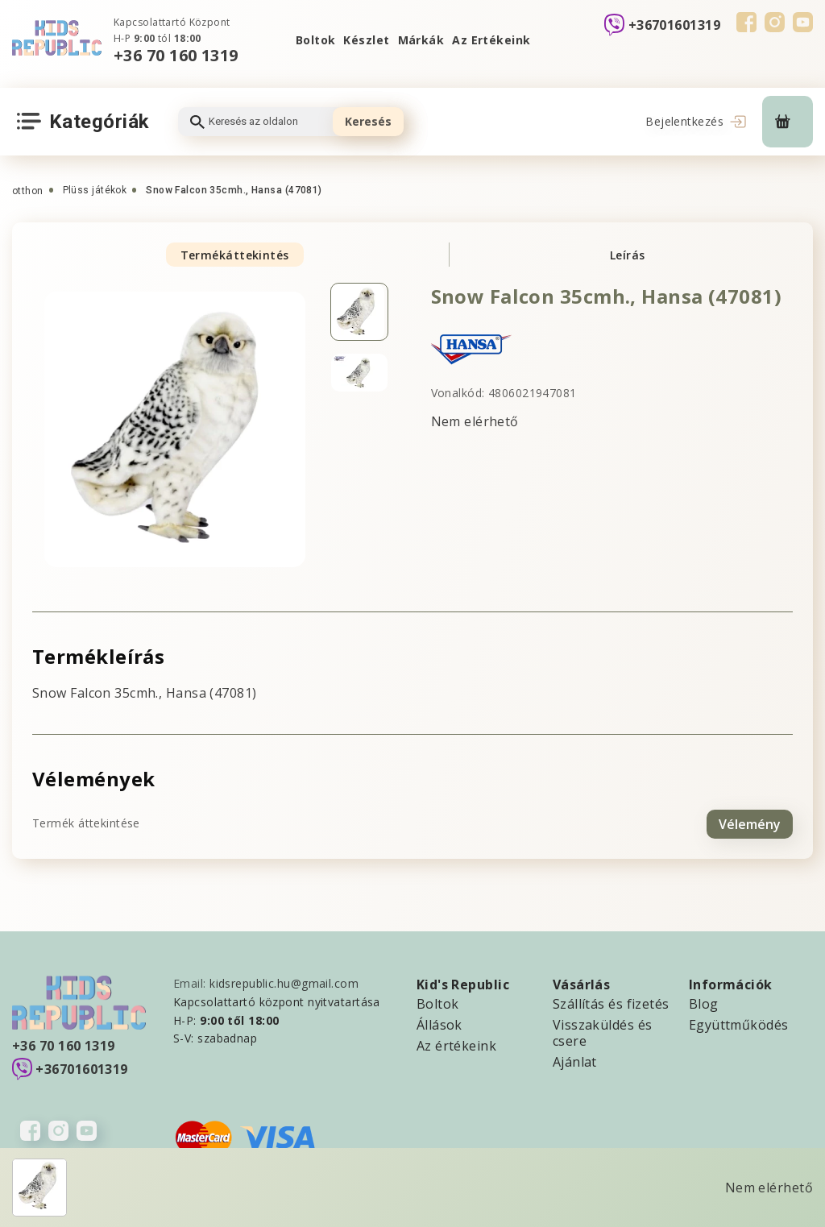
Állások (439, 1023)
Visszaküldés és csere (603, 1031)
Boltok (316, 40)
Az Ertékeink (491, 40)
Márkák (421, 40)
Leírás (627, 255)
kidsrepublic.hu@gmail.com (284, 981)
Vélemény (750, 822)
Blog (704, 1002)
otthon (28, 191)
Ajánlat (575, 1060)
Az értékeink (456, 1044)
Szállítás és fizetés (611, 1002)
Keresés (368, 121)
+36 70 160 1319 (176, 55)
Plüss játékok (95, 190)
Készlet (366, 40)
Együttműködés (739, 1023)
